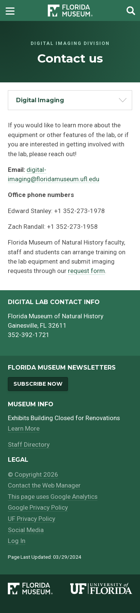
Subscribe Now (37, 383)
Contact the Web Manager (44, 485)
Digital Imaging (40, 100)
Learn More (24, 428)
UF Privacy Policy (31, 518)
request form (86, 270)
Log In (16, 540)
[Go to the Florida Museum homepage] (70, 10)
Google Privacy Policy (38, 507)
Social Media (26, 530)
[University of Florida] (101, 589)
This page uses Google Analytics (52, 496)
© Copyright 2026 (33, 474)
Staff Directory (29, 444)
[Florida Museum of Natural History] (39, 589)
